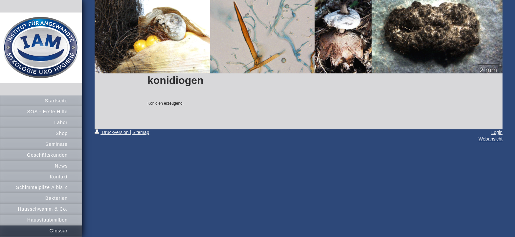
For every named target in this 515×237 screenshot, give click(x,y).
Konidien (155, 103)
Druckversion (112, 132)
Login (497, 132)
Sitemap (140, 132)
